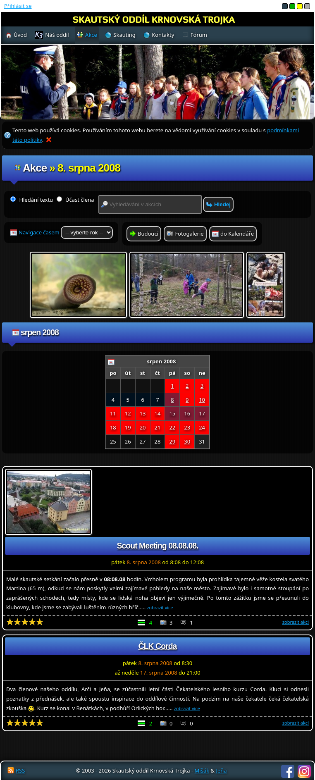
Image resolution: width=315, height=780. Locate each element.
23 (187, 427)
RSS (20, 770)
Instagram (304, 771)
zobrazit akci (295, 622)
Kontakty (163, 34)
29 (172, 441)
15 (172, 413)
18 (113, 427)
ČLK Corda (157, 646)
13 (143, 413)
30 (187, 441)
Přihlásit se (17, 6)
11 (113, 413)
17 (202, 413)
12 (128, 413)
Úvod (20, 34)
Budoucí (148, 233)
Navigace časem (66, 232)
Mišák (202, 770)
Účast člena (75, 199)
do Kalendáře (237, 233)
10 (202, 399)
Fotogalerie (189, 233)
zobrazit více (160, 607)
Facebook (287, 771)
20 (143, 427)
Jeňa (221, 770)
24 (202, 427)
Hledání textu (31, 199)
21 (158, 427)
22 (172, 427)
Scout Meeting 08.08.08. (157, 545)
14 (158, 413)
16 (187, 413)
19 (128, 427)
